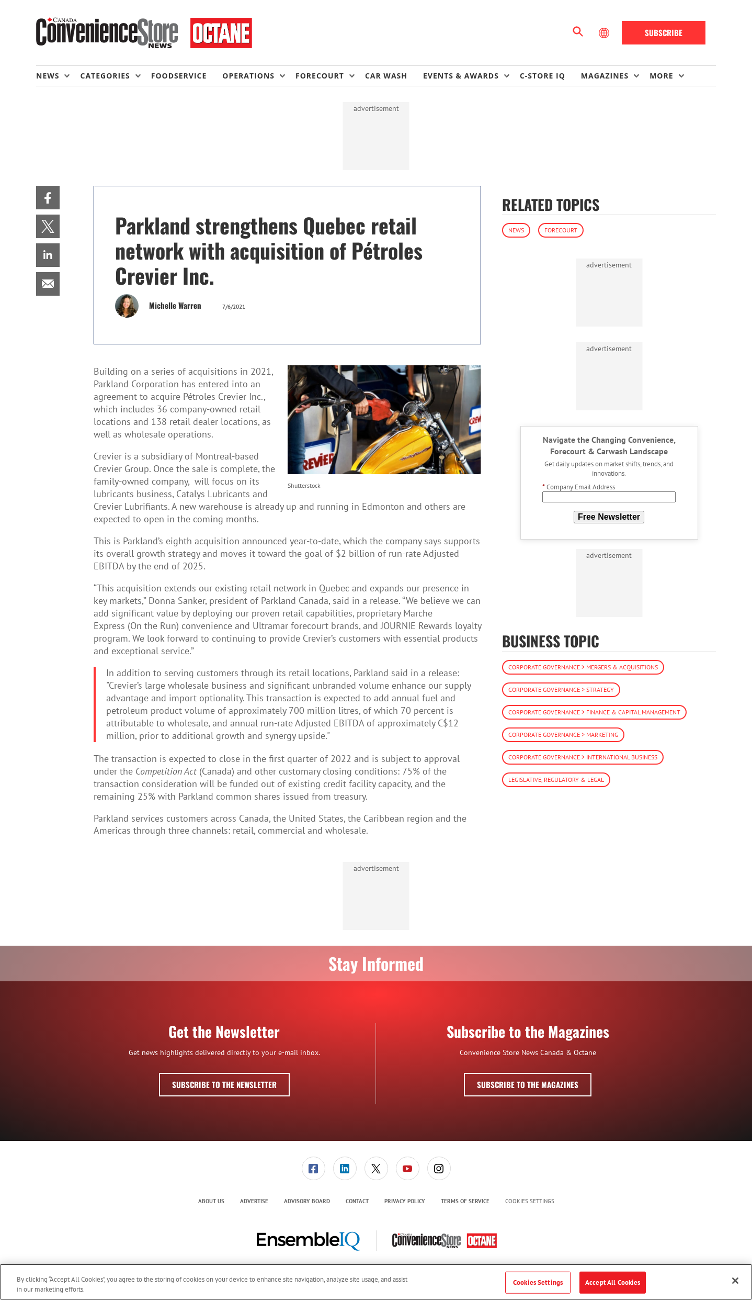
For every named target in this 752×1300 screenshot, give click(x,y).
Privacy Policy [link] (404, 1201)
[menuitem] (58, 76)
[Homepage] (144, 33)
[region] (376, 1282)
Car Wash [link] (386, 76)
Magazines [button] (605, 76)
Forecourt (560, 230)
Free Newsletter (609, 516)
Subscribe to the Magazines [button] (527, 1084)
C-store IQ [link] (542, 76)
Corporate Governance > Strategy (561, 689)
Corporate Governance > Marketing (563, 734)
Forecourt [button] (319, 76)
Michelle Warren (175, 305)
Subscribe (663, 32)
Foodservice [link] (179, 76)
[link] (48, 197)
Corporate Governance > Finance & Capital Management (594, 712)
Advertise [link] (254, 1201)
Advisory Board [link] (307, 1201)
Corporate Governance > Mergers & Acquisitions (583, 667)
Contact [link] (357, 1201)
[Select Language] (605, 33)
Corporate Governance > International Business (582, 757)
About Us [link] (211, 1201)
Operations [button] (248, 76)
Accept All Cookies (612, 1282)
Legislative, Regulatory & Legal (556, 779)
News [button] (47, 76)
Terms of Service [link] (465, 1201)
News (516, 230)
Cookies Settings (529, 1201)
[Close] (735, 1280)
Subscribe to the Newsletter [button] (224, 1084)
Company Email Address (578, 487)
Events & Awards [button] (461, 76)
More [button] (661, 76)
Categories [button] (105, 76)
